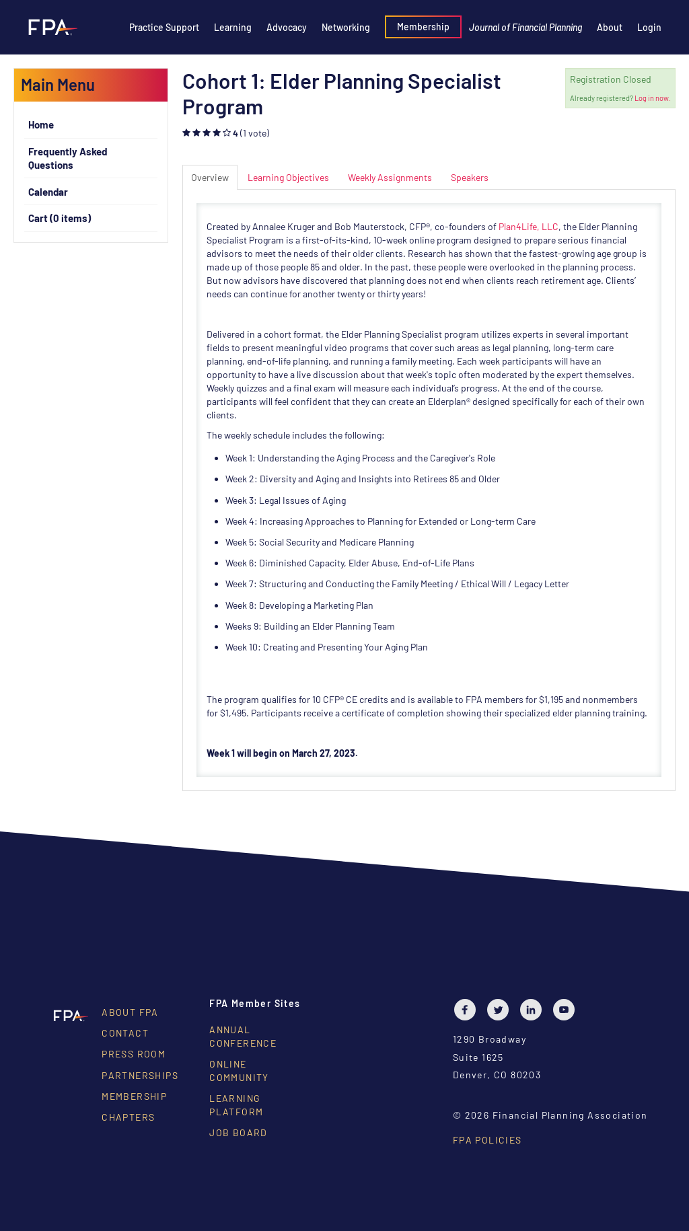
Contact (125, 1033)
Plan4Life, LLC (528, 226)
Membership (423, 26)
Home (41, 124)
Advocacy (286, 27)
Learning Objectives (288, 177)
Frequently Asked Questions (67, 158)
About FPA (130, 1012)
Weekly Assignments (390, 177)
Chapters (128, 1117)
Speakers (469, 177)
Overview (210, 177)
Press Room (134, 1053)
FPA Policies (487, 1140)
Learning (233, 27)
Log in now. (652, 98)
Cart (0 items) (59, 218)
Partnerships (140, 1075)
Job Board (238, 1132)
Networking (346, 27)
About (609, 27)
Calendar (48, 192)
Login (649, 27)
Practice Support (164, 27)
